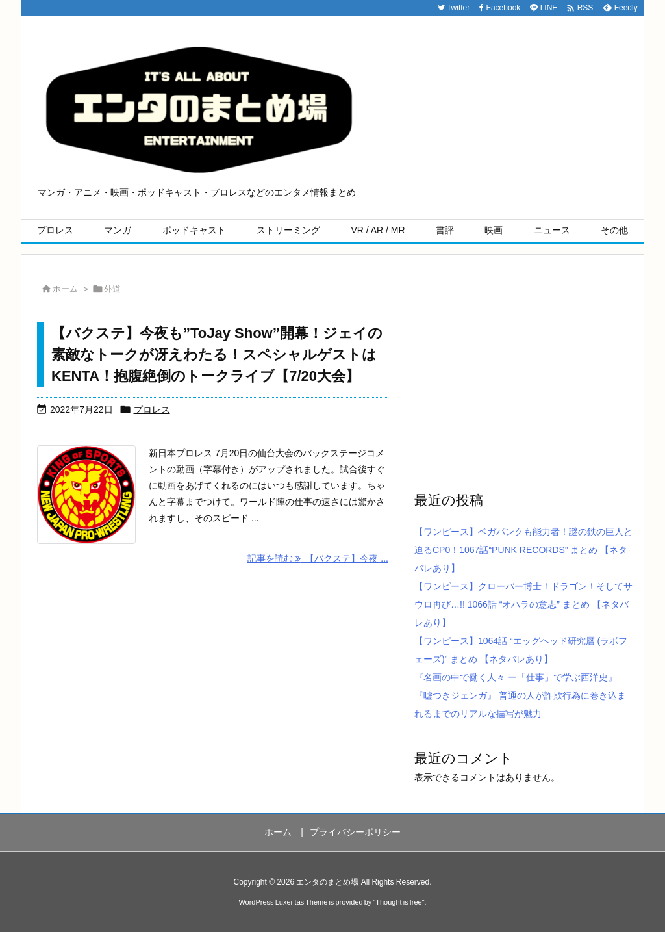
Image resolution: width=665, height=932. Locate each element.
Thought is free (398, 902)
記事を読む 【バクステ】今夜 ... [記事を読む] (317, 558)
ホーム (65, 289)
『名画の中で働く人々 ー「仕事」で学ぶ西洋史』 (515, 677)
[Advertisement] (523, 372)
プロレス (152, 409)
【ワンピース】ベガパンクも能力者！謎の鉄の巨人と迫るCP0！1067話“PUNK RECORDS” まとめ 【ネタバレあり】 (523, 549)
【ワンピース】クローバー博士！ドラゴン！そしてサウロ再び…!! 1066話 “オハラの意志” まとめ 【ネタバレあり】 (523, 604)
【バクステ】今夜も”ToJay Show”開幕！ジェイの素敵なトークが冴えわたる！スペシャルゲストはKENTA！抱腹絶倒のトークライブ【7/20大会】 (217, 354)
